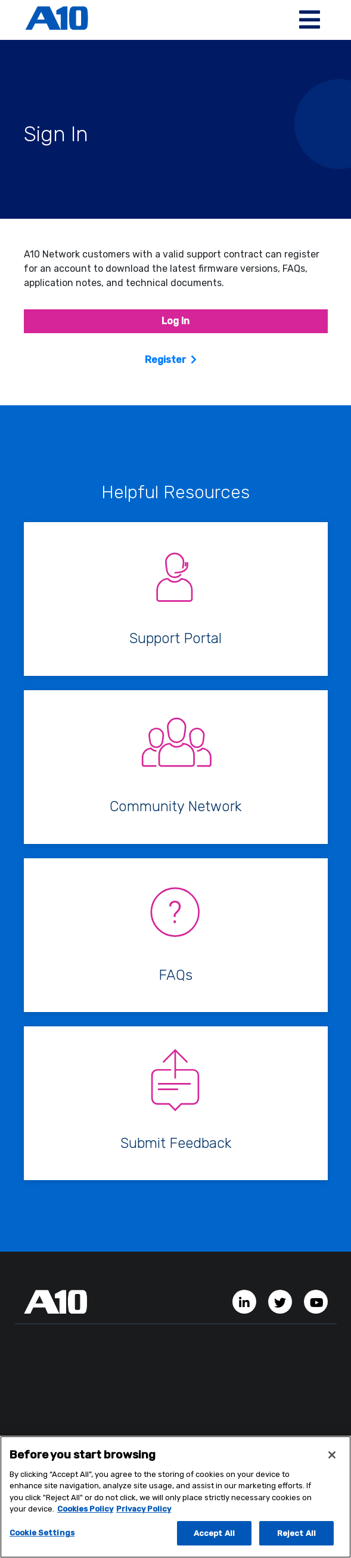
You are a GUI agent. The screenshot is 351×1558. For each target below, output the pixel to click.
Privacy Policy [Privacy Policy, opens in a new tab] (143, 1512)
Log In (175, 321)
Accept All (214, 1536)
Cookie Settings (42, 1536)
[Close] (332, 1458)
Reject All (296, 1536)
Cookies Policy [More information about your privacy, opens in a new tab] (85, 1512)
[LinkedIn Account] (245, 1301)
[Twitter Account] (281, 1301)
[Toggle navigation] (309, 20)
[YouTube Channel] (316, 1301)
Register (165, 359)
